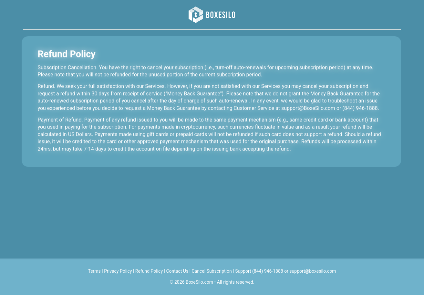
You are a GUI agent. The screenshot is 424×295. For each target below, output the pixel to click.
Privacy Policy (118, 271)
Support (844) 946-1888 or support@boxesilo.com (285, 271)
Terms (94, 271)
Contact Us (177, 271)
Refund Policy (149, 271)
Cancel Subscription (212, 271)
